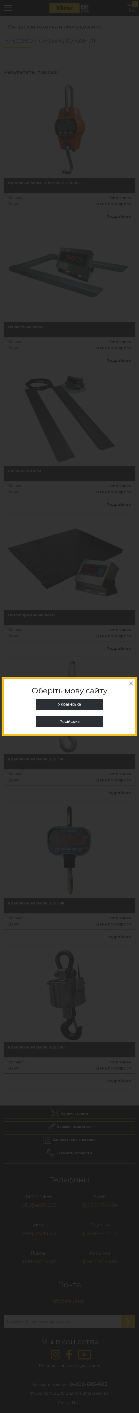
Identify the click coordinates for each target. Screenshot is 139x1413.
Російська (69, 721)
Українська (69, 704)
